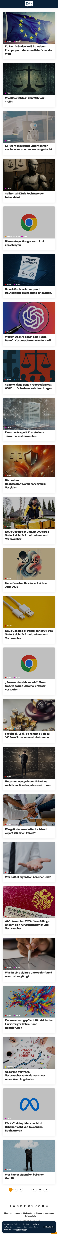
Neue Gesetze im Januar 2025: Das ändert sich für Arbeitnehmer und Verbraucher (27, 536)
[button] (49, 1227)
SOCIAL (18, 379)
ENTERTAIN (11, 1067)
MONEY (9, 41)
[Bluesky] (43, 1206)
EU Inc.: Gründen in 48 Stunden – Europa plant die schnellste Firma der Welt (28, 50)
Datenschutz (21, 1230)
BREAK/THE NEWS (13, 236)
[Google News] (14, 1206)
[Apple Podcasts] (32, 1206)
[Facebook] (10, 1206)
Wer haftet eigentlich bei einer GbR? (28, 877)
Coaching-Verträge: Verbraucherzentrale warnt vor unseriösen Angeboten (25, 1076)
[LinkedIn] (21, 1206)
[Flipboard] (25, 1206)
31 (40, 1190)
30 (34, 1190)
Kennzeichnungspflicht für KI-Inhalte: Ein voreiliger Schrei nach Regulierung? (29, 1024)
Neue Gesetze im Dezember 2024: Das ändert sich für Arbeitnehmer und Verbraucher (29, 635)
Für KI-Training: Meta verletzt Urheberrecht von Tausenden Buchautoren (23, 1127)
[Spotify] (28, 1206)
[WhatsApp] (35, 1206)
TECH (18, 41)
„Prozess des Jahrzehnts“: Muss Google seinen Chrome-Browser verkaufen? (25, 686)
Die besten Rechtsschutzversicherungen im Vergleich (25, 484)
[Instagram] (18, 1206)
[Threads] (39, 1206)
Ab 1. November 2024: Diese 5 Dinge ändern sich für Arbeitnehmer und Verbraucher (27, 925)
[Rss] (47, 1206)
